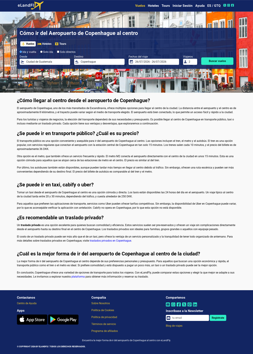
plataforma (78, 276)
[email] (189, 318)
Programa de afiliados (104, 331)
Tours (166, 6)
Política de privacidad (104, 317)
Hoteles (153, 6)
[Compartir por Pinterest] (190, 306)
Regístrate (218, 317)
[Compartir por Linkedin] (195, 306)
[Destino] (102, 62)
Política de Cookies (102, 310)
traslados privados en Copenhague (110, 240)
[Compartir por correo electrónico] (168, 306)
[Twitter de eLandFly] (225, 5)
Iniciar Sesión (183, 6)
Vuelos (140, 6)
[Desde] (47, 62)
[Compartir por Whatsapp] (173, 306)
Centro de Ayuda (27, 303)
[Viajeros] (192, 62)
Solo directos (66, 52)
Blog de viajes (174, 325)
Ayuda (200, 6)
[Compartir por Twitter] (184, 306)
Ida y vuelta (28, 52)
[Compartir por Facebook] (179, 306)
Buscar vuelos (217, 61)
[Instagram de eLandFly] (229, 5)
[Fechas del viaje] (156, 62)
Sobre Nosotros (100, 303)
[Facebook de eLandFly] (233, 5)
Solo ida (46, 52)
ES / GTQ (214, 6)
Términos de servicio (103, 324)
